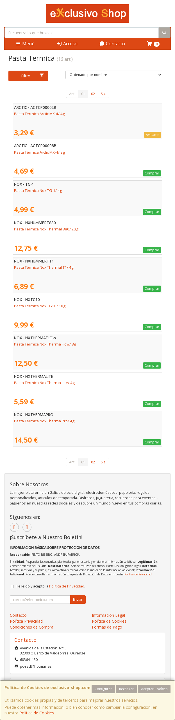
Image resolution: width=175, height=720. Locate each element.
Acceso (67, 44)
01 (83, 93)
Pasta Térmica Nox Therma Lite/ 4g (44, 382)
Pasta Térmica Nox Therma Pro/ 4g (44, 420)
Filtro (32, 75)
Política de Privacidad (138, 574)
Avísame (152, 134)
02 (93, 93)
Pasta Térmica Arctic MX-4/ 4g (39, 113)
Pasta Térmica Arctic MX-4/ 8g (39, 152)
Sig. (103, 93)
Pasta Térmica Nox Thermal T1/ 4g (44, 267)
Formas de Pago (107, 627)
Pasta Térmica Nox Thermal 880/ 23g (46, 229)
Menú (25, 44)
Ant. (72, 93)
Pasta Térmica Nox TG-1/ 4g (38, 190)
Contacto (112, 44)
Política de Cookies (36, 712)
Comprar (152, 173)
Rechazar (126, 689)
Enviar (78, 599)
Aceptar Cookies (154, 689)
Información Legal (108, 615)
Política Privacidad (26, 621)
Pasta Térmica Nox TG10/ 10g (39, 305)
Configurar (103, 689)
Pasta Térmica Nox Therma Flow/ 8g (45, 344)
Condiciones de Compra (31, 627)
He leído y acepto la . (50, 586)
